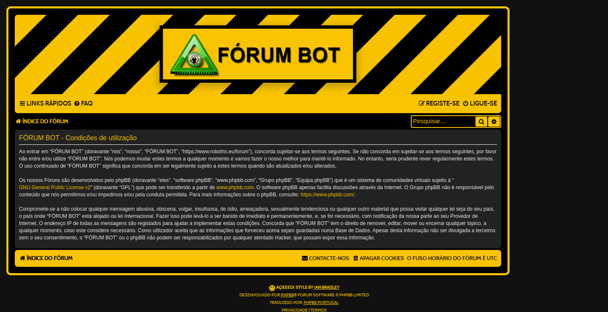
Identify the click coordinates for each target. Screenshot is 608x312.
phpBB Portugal (321, 303)
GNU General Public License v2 (54, 187)
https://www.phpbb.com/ (327, 195)
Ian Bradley (326, 287)
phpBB (287, 295)
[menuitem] (82, 104)
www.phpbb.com (235, 187)
